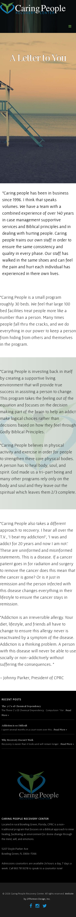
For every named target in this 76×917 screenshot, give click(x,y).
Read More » (60, 729)
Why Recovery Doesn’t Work (17, 739)
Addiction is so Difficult (14, 725)
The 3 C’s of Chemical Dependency (21, 706)
